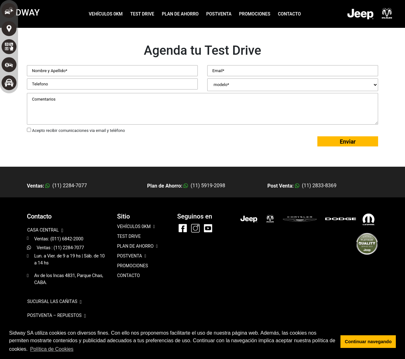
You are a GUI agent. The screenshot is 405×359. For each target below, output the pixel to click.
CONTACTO (289, 13)
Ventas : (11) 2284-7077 (60, 248)
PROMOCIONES (255, 13)
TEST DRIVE (142, 13)
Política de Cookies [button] (51, 349)
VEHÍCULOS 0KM (105, 13)
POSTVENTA (219, 13)
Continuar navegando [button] (368, 341)
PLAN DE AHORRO (180, 13)
